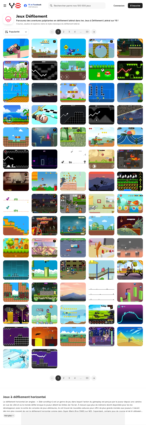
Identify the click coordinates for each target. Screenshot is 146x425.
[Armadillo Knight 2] (44, 137)
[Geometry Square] (101, 92)
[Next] (93, 31)
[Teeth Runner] (44, 114)
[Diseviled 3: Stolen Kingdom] (130, 159)
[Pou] (101, 70)
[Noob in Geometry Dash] (44, 358)
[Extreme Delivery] (16, 48)
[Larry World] (101, 225)
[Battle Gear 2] (101, 314)
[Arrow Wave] (44, 70)
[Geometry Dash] (16, 270)
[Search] (51, 5)
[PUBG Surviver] (44, 292)
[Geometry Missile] (73, 114)
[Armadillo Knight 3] (44, 247)
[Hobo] (73, 270)
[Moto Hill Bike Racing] (130, 336)
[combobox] (16, 32)
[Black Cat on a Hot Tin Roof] (44, 336)
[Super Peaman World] (101, 137)
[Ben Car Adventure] (130, 270)
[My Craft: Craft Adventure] (73, 70)
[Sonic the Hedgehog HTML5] (16, 92)
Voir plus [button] (8, 416)
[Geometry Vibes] (16, 336)
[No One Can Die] (101, 292)
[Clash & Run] (130, 48)
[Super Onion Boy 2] (73, 336)
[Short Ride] (130, 92)
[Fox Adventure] (73, 292)
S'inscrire (135, 5)
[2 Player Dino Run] (16, 203)
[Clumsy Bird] (44, 270)
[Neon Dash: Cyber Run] (44, 159)
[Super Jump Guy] (16, 225)
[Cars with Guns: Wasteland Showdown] (44, 92)
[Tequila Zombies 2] (44, 203)
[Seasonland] (16, 292)
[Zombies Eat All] (73, 225)
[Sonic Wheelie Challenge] (73, 48)
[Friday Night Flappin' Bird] (44, 314)
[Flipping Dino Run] (73, 159)
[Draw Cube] (130, 292)
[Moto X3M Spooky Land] (130, 114)
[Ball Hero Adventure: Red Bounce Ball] (73, 137)
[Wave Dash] (130, 70)
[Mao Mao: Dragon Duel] (16, 358)
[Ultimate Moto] (130, 314)
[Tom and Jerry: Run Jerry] (101, 203)
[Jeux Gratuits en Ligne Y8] (15, 5)
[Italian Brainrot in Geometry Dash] (101, 114)
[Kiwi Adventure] (73, 314)
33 (87, 31)
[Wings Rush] (16, 114)
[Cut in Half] (101, 247)
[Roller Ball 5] (101, 159)
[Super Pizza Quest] (73, 92)
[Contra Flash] (130, 181)
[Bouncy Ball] (130, 247)
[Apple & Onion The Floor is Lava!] (101, 270)
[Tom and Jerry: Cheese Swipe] (73, 181)
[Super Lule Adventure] (44, 181)
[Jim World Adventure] (130, 203)
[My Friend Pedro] (16, 181)
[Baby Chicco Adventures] (16, 137)
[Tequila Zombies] (44, 225)
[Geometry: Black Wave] (16, 159)
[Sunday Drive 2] (73, 247)
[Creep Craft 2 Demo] (44, 48)
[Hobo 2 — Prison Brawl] (73, 203)
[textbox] (16, 32)
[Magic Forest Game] (16, 70)
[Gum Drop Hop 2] (16, 314)
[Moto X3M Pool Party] (130, 137)
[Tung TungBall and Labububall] (16, 247)
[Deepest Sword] (130, 225)
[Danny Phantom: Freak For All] (101, 336)
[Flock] (101, 181)
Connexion (118, 5)
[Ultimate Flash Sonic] (101, 48)
